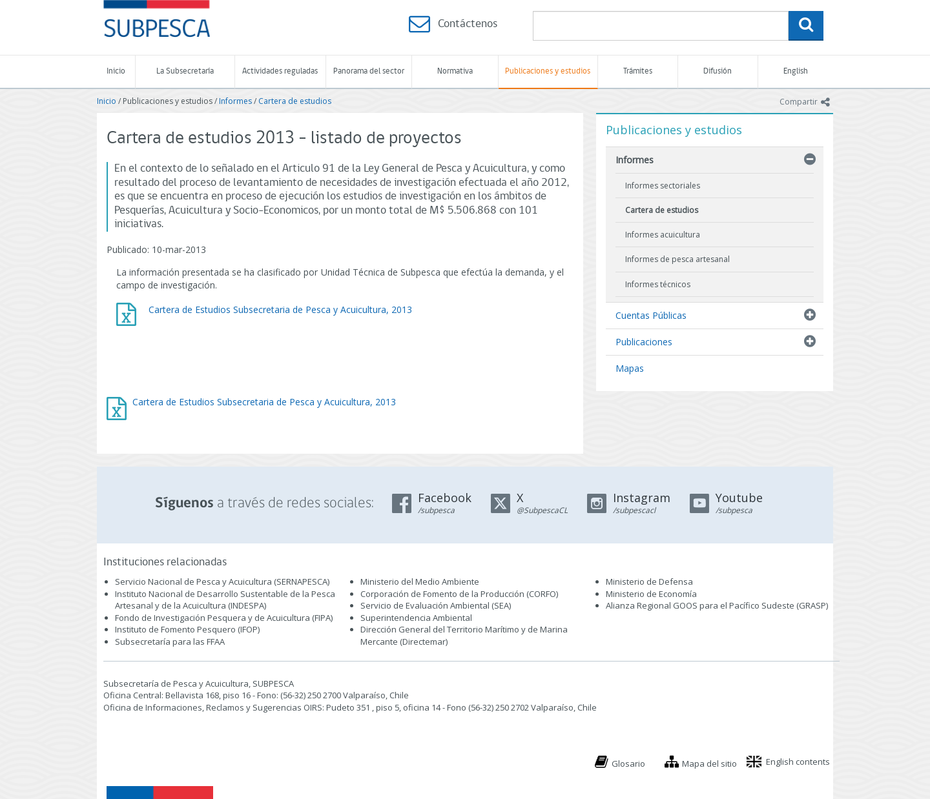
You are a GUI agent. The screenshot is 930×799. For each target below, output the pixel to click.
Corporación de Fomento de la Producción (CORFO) (459, 594)
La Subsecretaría (185, 71)
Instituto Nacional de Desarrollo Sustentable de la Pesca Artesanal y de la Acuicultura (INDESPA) (225, 600)
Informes (235, 101)
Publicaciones (643, 342)
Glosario (628, 763)
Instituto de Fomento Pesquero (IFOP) (187, 629)
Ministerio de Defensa (649, 581)
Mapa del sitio (709, 763)
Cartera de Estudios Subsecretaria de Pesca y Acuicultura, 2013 (264, 402)
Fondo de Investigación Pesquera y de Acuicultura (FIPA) (224, 617)
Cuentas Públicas (651, 315)
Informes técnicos (657, 284)
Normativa (455, 71)
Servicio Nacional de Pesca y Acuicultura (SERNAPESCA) (222, 581)
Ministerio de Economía (651, 594)
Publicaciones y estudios (547, 71)
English (795, 71)
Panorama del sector (368, 71)
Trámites (637, 71)
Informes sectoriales (662, 185)
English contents (798, 761)
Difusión (717, 71)
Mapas (629, 368)
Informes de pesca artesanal (677, 259)
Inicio (116, 71)
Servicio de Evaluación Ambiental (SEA (434, 605)
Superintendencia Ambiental (416, 617)
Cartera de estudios (294, 101)
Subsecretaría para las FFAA (170, 641)
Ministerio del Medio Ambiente (419, 581)
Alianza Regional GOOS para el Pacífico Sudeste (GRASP (716, 605)
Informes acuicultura (662, 234)
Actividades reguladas (280, 71)
